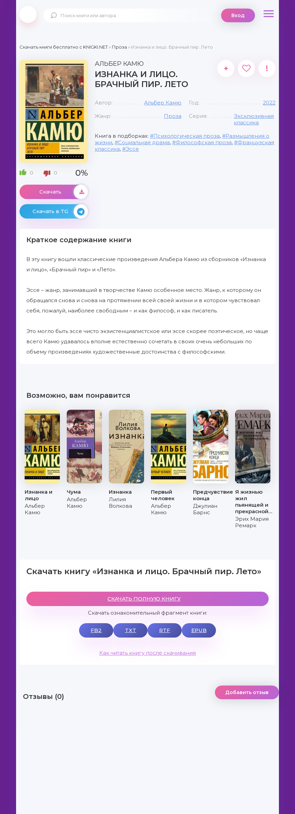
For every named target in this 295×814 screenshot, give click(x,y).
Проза (172, 116)
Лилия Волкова (120, 502)
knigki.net (28, 14)
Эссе (132, 149)
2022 (269, 102)
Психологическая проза (186, 136)
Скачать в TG (60, 211)
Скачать (63, 192)
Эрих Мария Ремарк (252, 522)
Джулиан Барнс (205, 509)
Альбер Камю (162, 102)
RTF (164, 630)
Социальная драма (144, 142)
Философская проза (204, 142)
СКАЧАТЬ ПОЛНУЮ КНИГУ (144, 598)
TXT (130, 630)
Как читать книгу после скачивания (147, 653)
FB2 (96, 630)
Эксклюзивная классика (254, 119)
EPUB (199, 630)
